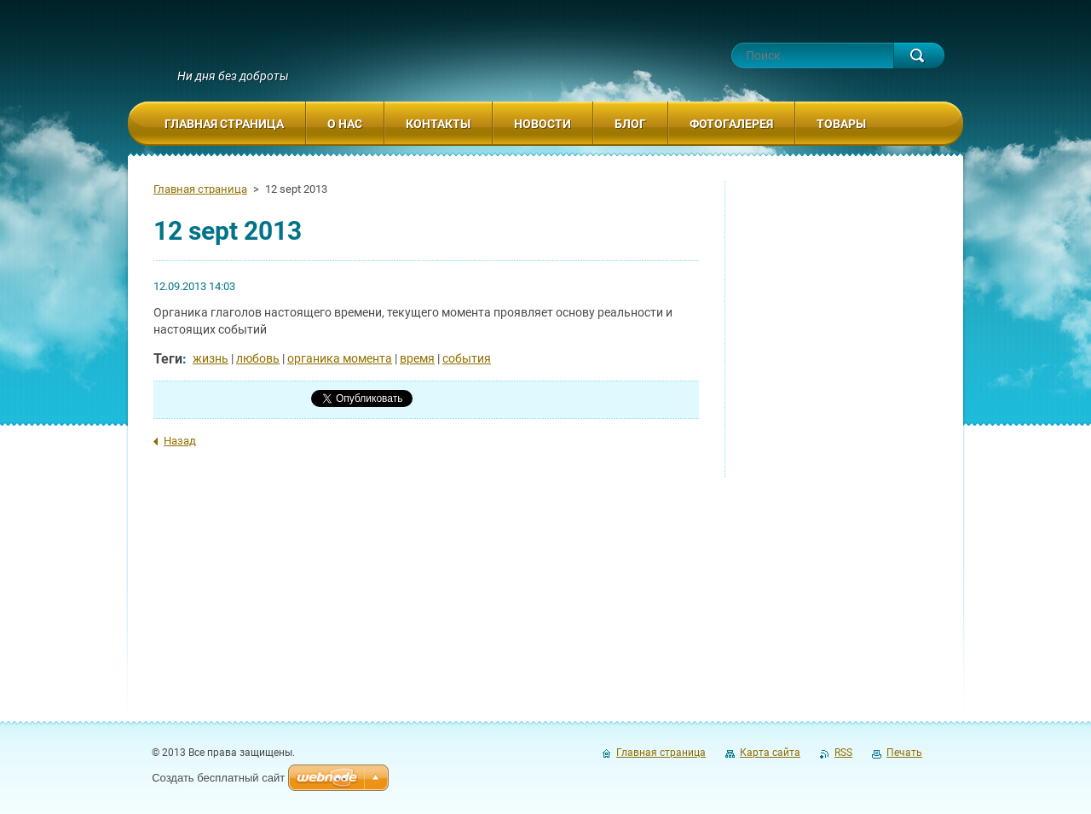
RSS (843, 753)
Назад (180, 440)
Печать (904, 753)
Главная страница (200, 189)
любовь (258, 358)
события (466, 358)
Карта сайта (770, 753)
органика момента (339, 358)
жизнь (210, 358)
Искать (918, 55)
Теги (167, 359)
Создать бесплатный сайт (218, 777)
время (417, 358)
